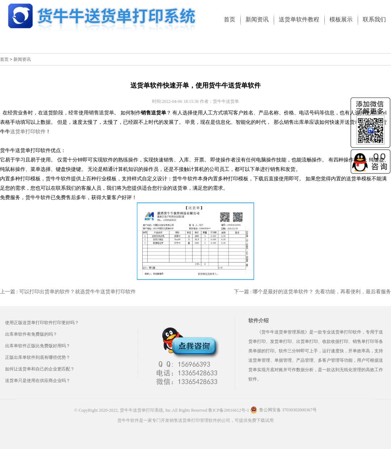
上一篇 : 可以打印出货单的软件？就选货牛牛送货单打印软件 (68, 291)
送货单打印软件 (28, 131)
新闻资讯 (22, 59)
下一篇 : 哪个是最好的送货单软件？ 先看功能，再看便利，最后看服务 (312, 291)
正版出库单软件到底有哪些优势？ (37, 357)
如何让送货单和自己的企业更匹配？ (40, 369)
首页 (4, 59)
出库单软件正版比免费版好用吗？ (37, 345)
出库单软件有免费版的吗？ (31, 334)
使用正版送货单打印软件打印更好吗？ (42, 322)
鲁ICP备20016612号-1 (228, 410)
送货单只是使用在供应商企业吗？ (37, 380)
